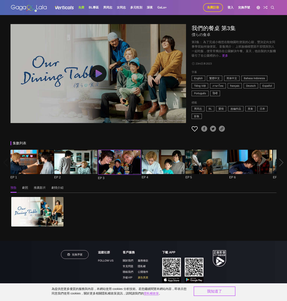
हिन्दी (215, 93)
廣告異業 (143, 277)
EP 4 (145, 177)
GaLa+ (161, 7)
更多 (225, 55)
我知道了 (214, 291)
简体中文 (232, 78)
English (198, 78)
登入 (230, 7)
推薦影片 (40, 187)
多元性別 (136, 7)
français (234, 85)
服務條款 (143, 260)
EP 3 (101, 178)
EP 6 (232, 177)
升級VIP (127, 277)
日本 (262, 108)
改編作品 (236, 108)
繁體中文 (214, 78)
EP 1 (14, 177)
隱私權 (142, 266)
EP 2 (57, 177)
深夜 (150, 7)
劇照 (25, 187)
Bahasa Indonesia (254, 78)
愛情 (221, 108)
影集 (196, 116)
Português (200, 93)
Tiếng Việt (200, 85)
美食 (250, 108)
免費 (81, 7)
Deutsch (251, 85)
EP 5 (188, 177)
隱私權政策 (151, 293)
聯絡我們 (128, 271)
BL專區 (94, 7)
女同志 (121, 7)
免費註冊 (213, 7)
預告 (14, 187)
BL (210, 108)
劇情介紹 (57, 187)
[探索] (265, 7)
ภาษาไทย (217, 85)
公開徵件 (143, 271)
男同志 (107, 7)
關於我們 (128, 260)
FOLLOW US (105, 260)
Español (267, 85)
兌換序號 (244, 7)
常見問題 (128, 266)
